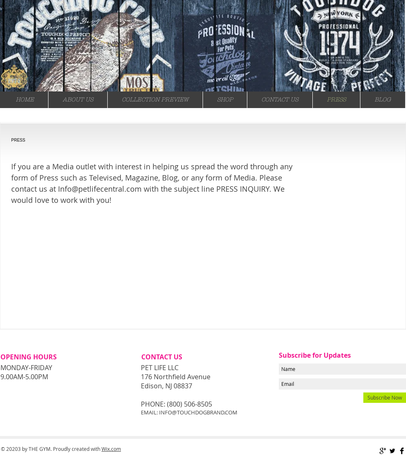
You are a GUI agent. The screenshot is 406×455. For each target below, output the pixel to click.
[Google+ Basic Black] (382, 451)
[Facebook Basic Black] (402, 451)
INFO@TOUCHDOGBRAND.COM (198, 412)
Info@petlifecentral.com (100, 189)
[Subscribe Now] (384, 397)
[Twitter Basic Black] (392, 451)
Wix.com (111, 448)
